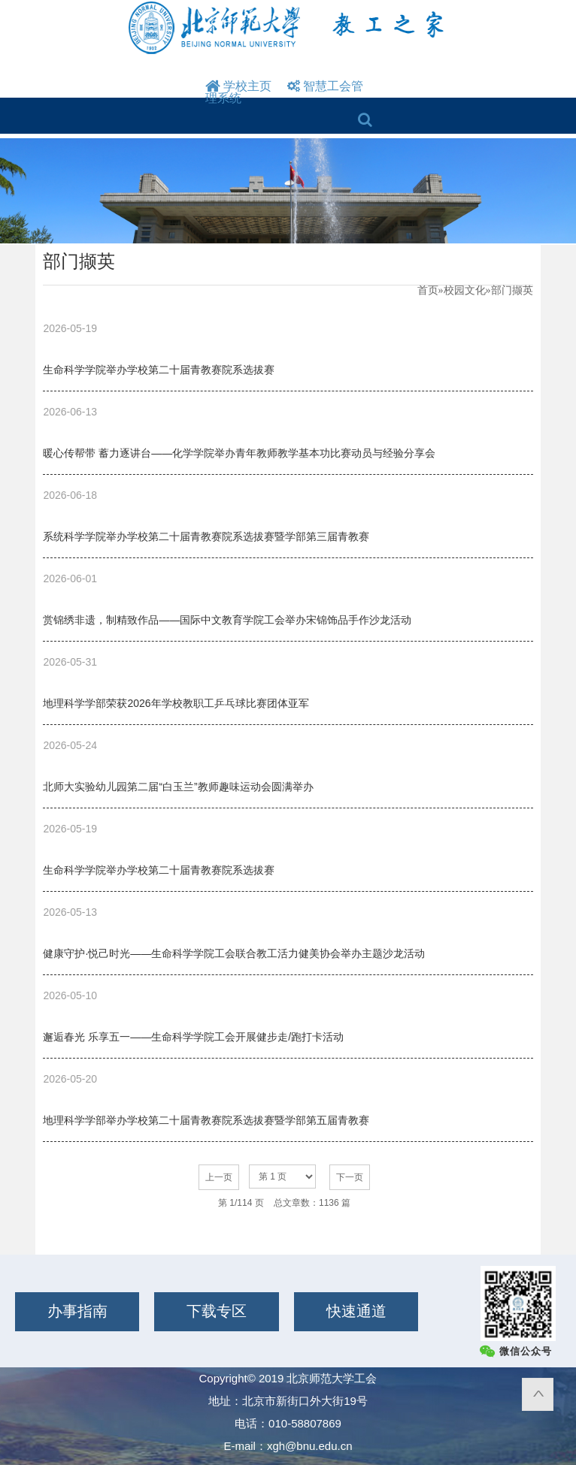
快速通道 (356, 1311)
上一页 (218, 1177)
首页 (427, 290)
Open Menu (315, 122)
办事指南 (77, 1311)
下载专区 (216, 1311)
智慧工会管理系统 (284, 92)
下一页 (349, 1177)
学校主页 (238, 86)
